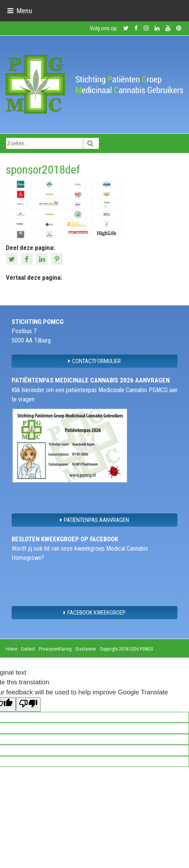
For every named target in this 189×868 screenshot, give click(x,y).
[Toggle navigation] (19, 11)
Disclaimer (86, 649)
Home (11, 649)
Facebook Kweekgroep (94, 612)
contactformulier (94, 361)
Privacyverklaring (55, 649)
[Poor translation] (28, 704)
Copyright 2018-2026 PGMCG (126, 649)
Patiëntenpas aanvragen (94, 520)
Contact (28, 649)
